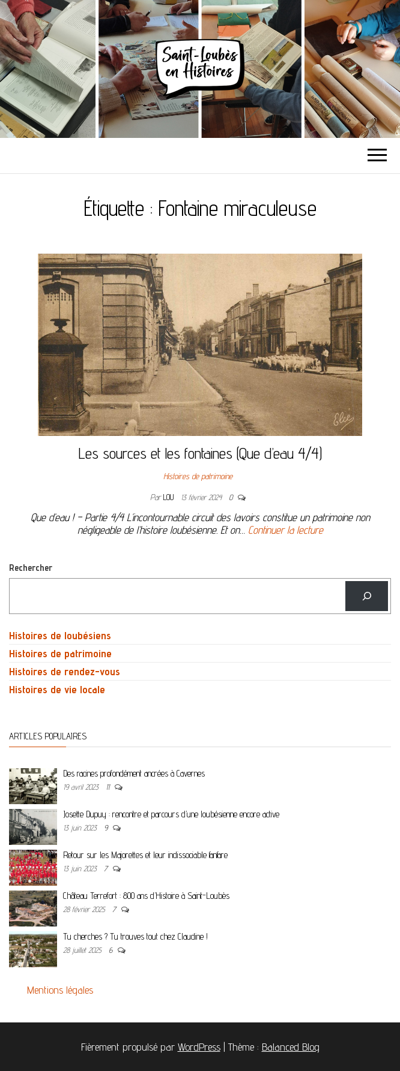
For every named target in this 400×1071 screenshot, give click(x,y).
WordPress (199, 1046)
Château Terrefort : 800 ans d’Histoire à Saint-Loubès (146, 896)
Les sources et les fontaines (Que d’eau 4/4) (200, 453)
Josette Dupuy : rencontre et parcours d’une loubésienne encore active (171, 814)
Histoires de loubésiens (60, 635)
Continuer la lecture (285, 530)
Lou (169, 497)
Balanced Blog (291, 1046)
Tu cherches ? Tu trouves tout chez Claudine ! (135, 936)
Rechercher (30, 567)
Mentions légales (60, 989)
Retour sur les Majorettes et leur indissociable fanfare (145, 855)
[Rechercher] (366, 595)
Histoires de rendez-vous (64, 671)
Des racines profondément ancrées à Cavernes (134, 773)
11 (109, 787)
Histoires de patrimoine (197, 476)
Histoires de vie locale (57, 689)
